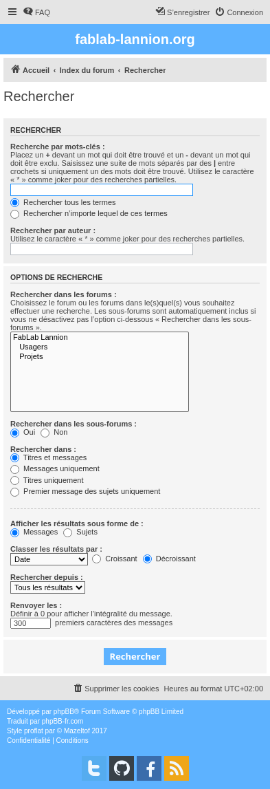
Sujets (80, 532)
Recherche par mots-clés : (57, 146)
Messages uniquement (55, 468)
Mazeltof (77, 731)
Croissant (114, 558)
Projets (100, 357)
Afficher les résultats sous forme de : (77, 523)
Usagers (100, 347)
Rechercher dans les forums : (63, 294)
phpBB (64, 711)
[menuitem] (36, 12)
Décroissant (169, 558)
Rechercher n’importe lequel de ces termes (89, 213)
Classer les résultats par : (56, 549)
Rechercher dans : (43, 449)
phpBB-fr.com (63, 721)
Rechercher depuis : (46, 577)
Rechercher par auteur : (52, 230)
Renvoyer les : (36, 605)
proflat (33, 731)
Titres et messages (48, 457)
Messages (34, 532)
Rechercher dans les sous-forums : (73, 424)
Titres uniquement (47, 480)
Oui (22, 432)
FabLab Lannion (100, 338)
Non (54, 432)
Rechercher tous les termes (63, 202)
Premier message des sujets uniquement (85, 491)
